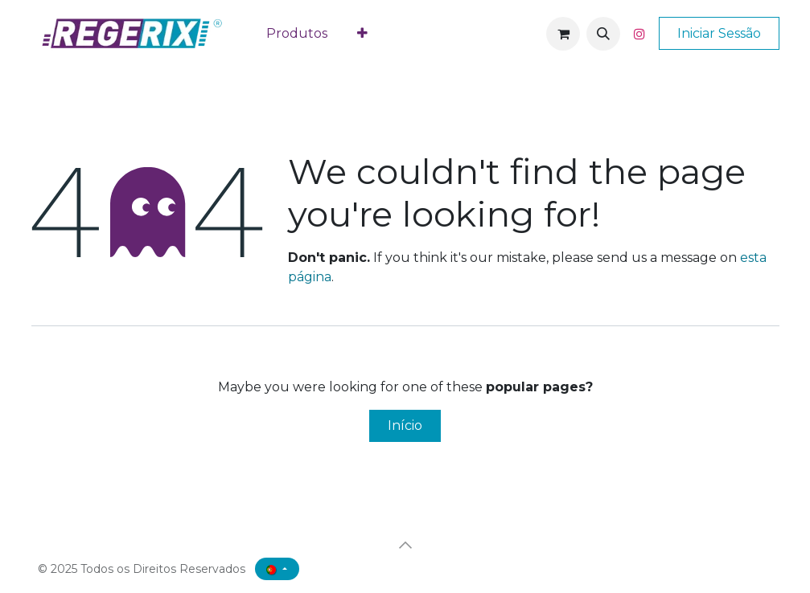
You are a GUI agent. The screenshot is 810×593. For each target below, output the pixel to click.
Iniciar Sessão (719, 33)
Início (405, 425)
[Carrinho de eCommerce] (563, 34)
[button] (603, 34)
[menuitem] (297, 34)
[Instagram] (639, 34)
